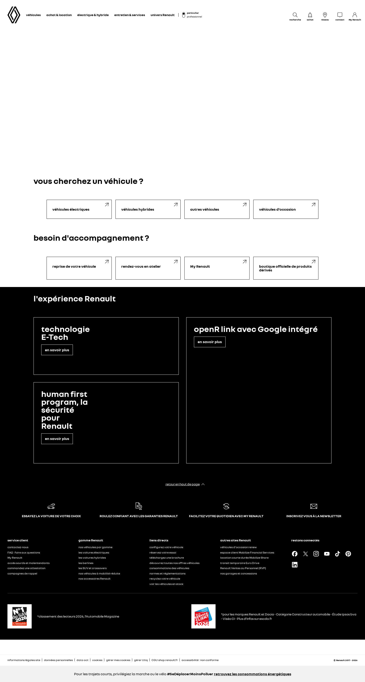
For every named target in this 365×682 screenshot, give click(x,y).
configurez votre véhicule (166, 547)
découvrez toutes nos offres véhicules (174, 563)
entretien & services (129, 15)
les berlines (85, 563)
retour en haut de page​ (183, 484)
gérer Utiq (141, 660)
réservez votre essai (162, 552)
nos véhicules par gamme (95, 547)
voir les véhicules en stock (166, 584)
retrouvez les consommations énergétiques (252, 674)
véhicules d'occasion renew (238, 547)
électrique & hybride (93, 15)
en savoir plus (57, 350)
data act (82, 660)
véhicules (33, 15)
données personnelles (58, 660)
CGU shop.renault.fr (165, 660)
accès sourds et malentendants (28, 563)
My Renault (14, 557)
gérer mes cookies (118, 660)
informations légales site (23, 660)
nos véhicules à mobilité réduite (99, 573)
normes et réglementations (167, 573)
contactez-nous (17, 547)
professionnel (194, 16)
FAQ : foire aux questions (23, 552)
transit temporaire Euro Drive (239, 563)
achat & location (59, 15)
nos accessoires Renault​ (94, 578)
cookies (97, 660)
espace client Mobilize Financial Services (247, 552)
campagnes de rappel (22, 573)
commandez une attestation (26, 568)
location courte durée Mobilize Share (244, 557)
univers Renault (163, 15)
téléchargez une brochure (166, 557)
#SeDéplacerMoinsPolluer (190, 674)
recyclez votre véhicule (164, 578)
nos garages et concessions (238, 573)
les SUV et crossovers (92, 568)
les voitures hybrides (92, 557)
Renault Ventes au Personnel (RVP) (243, 568)
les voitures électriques (93, 552)
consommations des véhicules (169, 568)
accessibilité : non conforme (200, 660)
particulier (193, 12)
